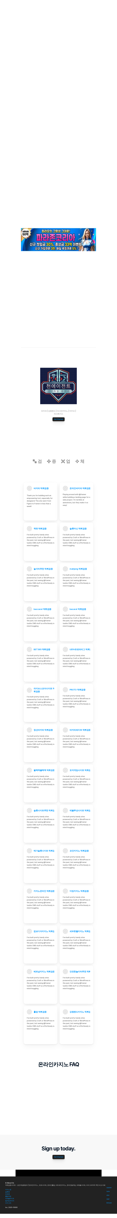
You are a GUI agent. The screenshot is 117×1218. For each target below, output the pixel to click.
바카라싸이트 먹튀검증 (80, 734)
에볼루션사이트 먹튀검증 (81, 814)
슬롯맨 (7, 1196)
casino (109, 1192)
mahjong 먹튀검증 (78, 573)
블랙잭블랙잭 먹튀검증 (44, 774)
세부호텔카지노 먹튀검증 (81, 935)
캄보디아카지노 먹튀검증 (45, 935)
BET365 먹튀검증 (42, 653)
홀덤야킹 (8, 1200)
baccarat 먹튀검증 (42, 613)
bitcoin (109, 1207)
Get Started (58, 423)
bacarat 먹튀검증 (78, 613)
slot (108, 1199)
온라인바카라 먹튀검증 (80, 492)
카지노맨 (8, 1194)
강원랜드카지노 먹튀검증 (81, 1016)
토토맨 (7, 1198)
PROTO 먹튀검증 (77, 694)
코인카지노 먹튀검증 (79, 855)
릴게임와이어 (9, 1205)
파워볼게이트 (9, 1203)
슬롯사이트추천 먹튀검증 (45, 814)
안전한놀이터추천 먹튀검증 (82, 976)
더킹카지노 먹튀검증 (79, 895)
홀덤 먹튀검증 (40, 1016)
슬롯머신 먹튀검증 (78, 533)
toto (108, 1195)
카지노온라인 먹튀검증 (44, 895)
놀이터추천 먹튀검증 (43, 573)
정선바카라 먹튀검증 (43, 734)
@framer (82, 499)
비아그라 (8, 1207)
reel (108, 1203)
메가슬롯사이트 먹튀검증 (45, 855)
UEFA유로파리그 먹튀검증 (82, 653)
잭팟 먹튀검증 (40, 533)
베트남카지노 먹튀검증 (44, 976)
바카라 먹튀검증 (41, 492)
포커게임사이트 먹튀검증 (81, 774)
